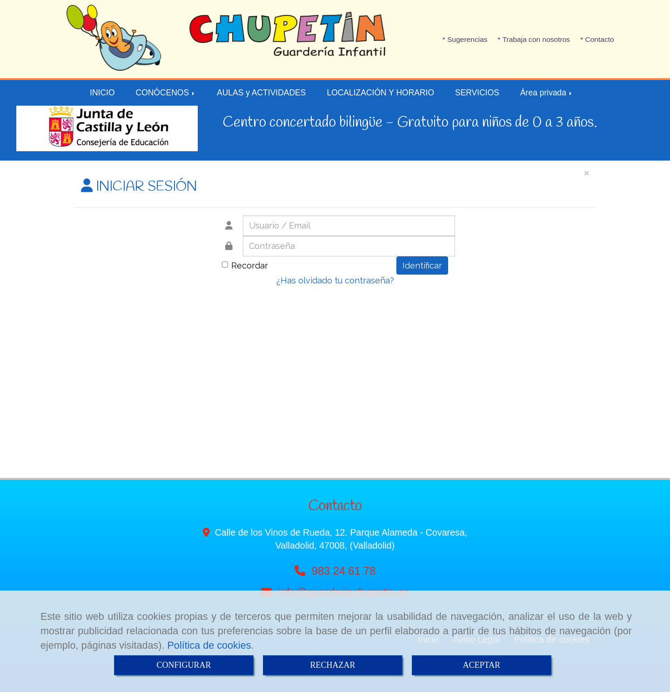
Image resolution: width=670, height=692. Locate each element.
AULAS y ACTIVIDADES (261, 92)
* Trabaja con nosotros (534, 39)
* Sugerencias (465, 39)
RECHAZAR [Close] (332, 665)
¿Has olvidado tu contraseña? (335, 280)
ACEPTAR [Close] (482, 665)
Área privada (546, 92)
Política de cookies (209, 645)
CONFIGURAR (183, 665)
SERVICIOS (477, 92)
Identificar (422, 265)
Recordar (245, 265)
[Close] (586, 172)
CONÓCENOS (166, 92)
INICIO (102, 92)
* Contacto (597, 39)
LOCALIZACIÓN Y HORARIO (380, 92)
